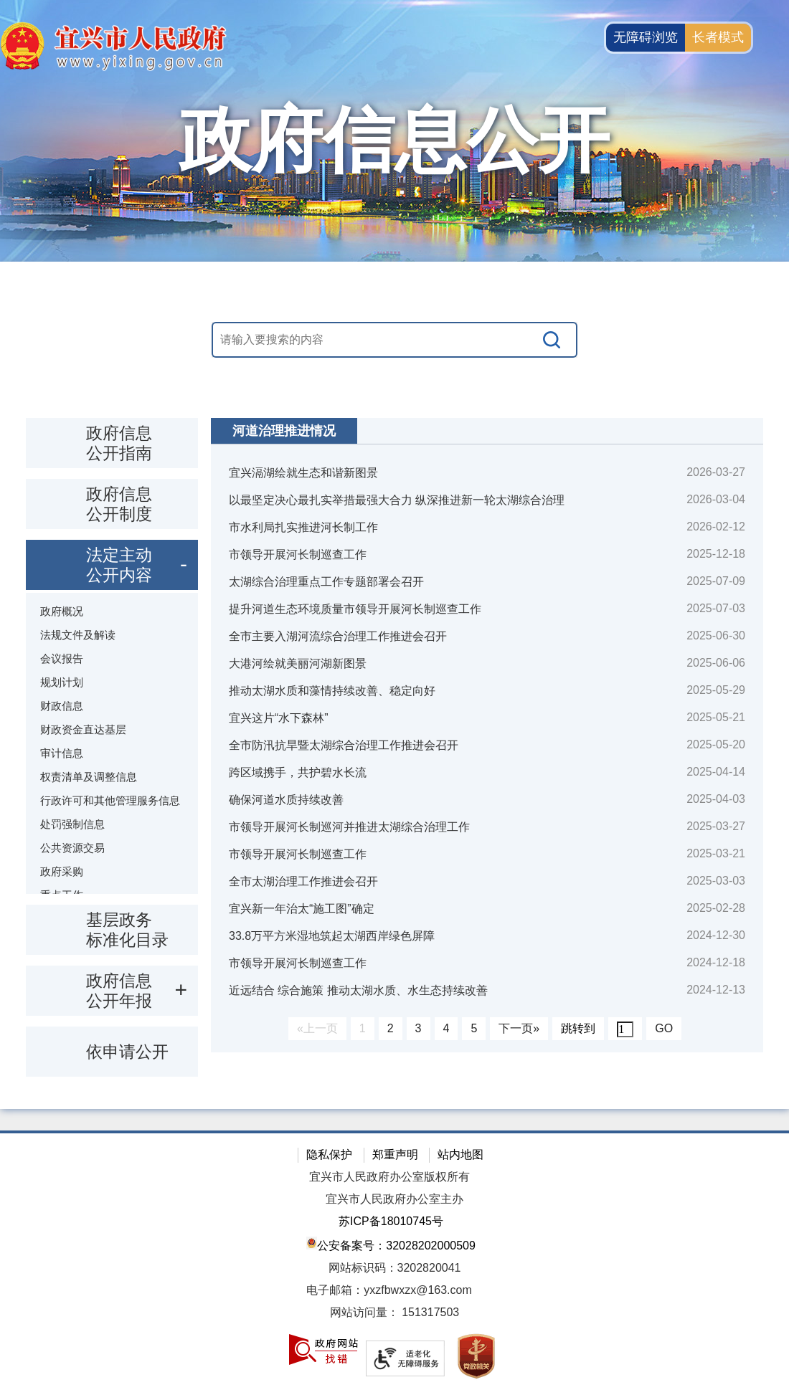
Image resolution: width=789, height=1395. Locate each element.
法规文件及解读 (77, 635)
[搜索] (552, 340)
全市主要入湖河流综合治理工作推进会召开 (338, 636)
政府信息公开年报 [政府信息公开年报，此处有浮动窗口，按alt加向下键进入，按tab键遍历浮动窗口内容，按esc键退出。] (119, 990)
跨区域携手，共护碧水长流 (298, 772)
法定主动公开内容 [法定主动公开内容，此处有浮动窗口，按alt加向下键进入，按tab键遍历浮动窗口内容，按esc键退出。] (119, 565)
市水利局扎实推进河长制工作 (303, 527)
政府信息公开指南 (119, 443)
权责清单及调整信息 (88, 777)
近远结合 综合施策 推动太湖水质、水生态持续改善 (358, 990)
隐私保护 (329, 1154)
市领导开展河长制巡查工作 (298, 554)
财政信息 (61, 706)
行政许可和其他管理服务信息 (110, 800)
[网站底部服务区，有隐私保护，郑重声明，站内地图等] (394, 1262)
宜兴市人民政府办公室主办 (394, 1199)
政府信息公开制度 (119, 504)
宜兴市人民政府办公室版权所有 (389, 1177)
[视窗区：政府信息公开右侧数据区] (487, 735)
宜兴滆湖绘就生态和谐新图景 (303, 473)
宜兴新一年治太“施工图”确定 (301, 909)
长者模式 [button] (718, 37)
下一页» (519, 1028)
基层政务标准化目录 (127, 929)
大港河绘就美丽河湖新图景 (298, 663)
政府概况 (61, 611)
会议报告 (61, 658)
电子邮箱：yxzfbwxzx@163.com (389, 1290)
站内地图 (460, 1154)
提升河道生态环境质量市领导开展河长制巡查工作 (355, 609)
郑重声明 (395, 1154)
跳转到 (578, 1028)
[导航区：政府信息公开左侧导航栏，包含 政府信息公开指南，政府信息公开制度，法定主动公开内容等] (112, 747)
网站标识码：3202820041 (395, 1268)
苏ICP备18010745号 (391, 1221)
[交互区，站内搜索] (394, 340)
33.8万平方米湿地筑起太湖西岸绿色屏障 (332, 936)
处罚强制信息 (72, 824)
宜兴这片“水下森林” (279, 718)
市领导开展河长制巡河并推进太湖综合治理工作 (349, 827)
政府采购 (61, 871)
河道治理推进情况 (284, 431)
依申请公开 (127, 1051)
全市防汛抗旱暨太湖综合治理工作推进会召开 (343, 745)
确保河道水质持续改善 (286, 800)
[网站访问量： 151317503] (394, 1312)
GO (664, 1028)
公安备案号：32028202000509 (391, 1244)
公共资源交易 (72, 848)
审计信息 (61, 753)
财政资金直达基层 (83, 729)
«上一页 (317, 1028)
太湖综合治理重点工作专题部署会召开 (326, 582)
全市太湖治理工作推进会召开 (303, 881)
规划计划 (61, 682)
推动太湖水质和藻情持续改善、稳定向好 (332, 691)
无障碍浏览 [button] (645, 37)
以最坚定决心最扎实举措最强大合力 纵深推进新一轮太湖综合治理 (396, 500)
